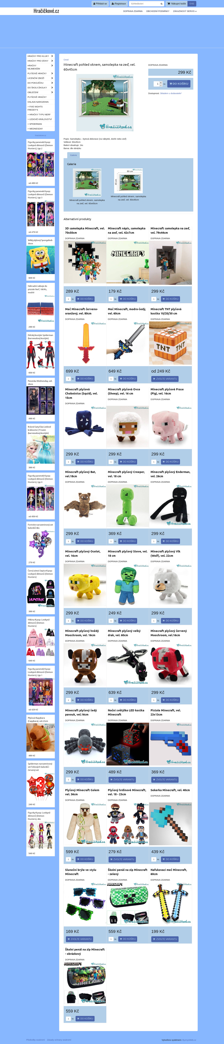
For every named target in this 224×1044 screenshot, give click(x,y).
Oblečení (41, 92)
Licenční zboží (41, 78)
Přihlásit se (100, 3)
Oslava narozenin (38, 102)
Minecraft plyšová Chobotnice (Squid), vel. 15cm (81, 393)
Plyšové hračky (41, 73)
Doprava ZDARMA (133, 11)
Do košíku (178, 83)
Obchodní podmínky (157, 11)
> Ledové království (40, 119)
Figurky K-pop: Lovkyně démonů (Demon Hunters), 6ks (39, 815)
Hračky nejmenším (41, 67)
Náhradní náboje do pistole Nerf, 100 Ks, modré (37, 289)
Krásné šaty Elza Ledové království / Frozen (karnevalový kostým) (39, 429)
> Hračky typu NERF (39, 114)
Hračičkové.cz (46, 10)
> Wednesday (35, 129)
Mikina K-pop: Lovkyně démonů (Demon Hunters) (39, 622)
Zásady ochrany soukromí (59, 1040)
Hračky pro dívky (41, 61)
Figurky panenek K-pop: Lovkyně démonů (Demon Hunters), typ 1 (40, 671)
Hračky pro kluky (41, 56)
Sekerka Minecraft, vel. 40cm (170, 790)
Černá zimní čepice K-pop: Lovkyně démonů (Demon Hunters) (40, 573)
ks (70, 299)
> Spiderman (35, 124)
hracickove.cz (40, 135)
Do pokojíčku (41, 83)
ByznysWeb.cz (189, 1040)
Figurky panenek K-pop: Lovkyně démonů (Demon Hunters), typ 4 (40, 478)
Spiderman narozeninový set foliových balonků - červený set (40, 766)
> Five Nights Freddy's (35, 108)
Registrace (119, 3)
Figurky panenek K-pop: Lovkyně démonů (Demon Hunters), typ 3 (40, 194)
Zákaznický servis (185, 11)
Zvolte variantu (165, 379)
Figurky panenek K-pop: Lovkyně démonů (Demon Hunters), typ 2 (40, 145)
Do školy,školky (41, 87)
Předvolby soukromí (35, 1040)
